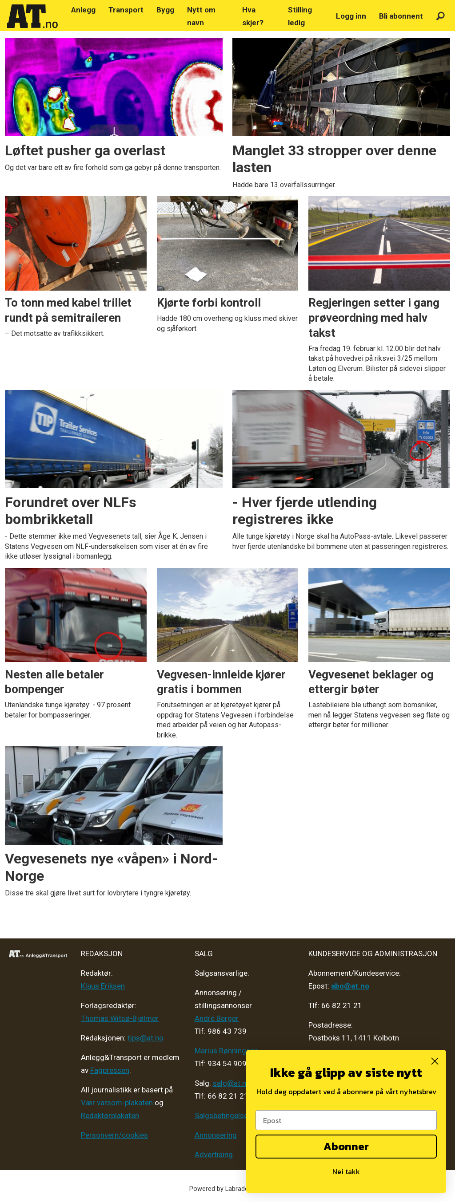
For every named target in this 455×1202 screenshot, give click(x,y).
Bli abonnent (401, 16)
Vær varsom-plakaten (117, 1102)
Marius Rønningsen (226, 1050)
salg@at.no (232, 1083)
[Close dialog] (435, 1061)
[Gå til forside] (32, 16)
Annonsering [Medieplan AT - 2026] (216, 1135)
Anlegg (83, 9)
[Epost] (346, 1120)
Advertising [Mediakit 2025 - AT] (214, 1154)
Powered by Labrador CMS (227, 1189)
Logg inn (351, 16)
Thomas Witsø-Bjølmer (120, 1018)
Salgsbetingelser (223, 1115)
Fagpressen (109, 1070)
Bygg (165, 9)
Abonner (346, 1146)
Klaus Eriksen (103, 985)
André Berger (217, 1018)
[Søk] (440, 16)
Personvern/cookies (114, 1135)
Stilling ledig (300, 16)
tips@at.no (146, 1037)
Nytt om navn (201, 16)
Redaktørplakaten (110, 1115)
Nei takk (346, 1171)
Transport (126, 9)
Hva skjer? (252, 16)
